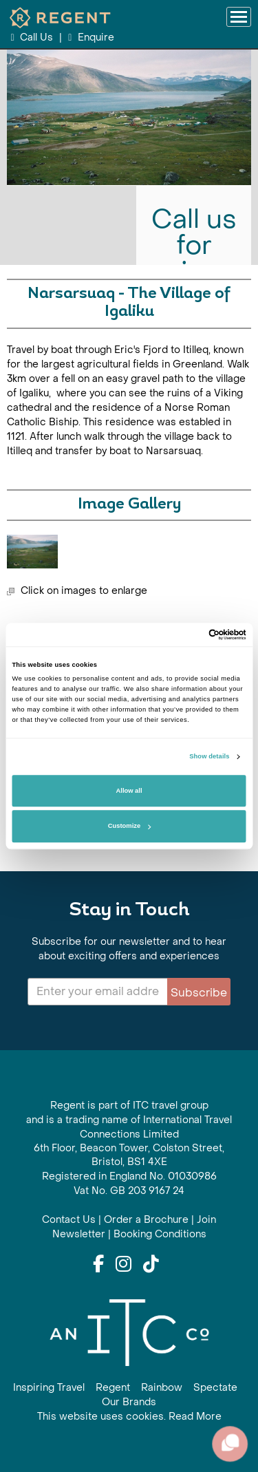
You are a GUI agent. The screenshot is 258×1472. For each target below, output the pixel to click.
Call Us (33, 37)
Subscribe (199, 992)
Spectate (215, 1387)
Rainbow (161, 1387)
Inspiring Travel (49, 1387)
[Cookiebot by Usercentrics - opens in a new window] (186, 634)
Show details (209, 757)
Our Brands (129, 1402)
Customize (129, 826)
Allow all (129, 790)
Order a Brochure (146, 1219)
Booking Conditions (160, 1234)
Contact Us (69, 1219)
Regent (113, 1387)
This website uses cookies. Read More (129, 1416)
